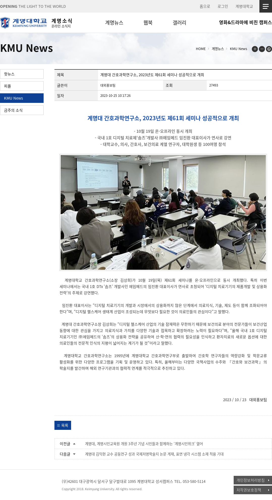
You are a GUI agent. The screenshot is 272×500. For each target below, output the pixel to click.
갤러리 (179, 22)
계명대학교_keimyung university (23, 484)
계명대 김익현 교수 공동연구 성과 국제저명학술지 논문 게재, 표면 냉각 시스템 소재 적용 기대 (154, 454)
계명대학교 (244, 6)
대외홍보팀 (258, 399)
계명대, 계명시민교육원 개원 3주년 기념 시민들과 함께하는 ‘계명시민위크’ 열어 (144, 443)
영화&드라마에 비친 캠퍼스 (245, 22)
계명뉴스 (114, 22)
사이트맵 (265, 6)
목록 (64, 425)
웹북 (148, 22)
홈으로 (205, 6)
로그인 (223, 6)
